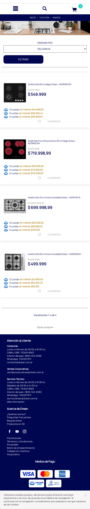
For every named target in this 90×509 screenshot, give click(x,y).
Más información (16, 401)
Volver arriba (45, 327)
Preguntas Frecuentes (19, 417)
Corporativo (13, 454)
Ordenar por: (45, 42)
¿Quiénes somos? (16, 414)
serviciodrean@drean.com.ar (22, 398)
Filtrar (23, 59)
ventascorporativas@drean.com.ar (25, 372)
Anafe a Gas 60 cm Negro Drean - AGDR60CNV (49, 84)
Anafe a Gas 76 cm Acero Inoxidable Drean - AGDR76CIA (54, 197)
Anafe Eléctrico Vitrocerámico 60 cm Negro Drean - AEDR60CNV (52, 141)
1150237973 (25, 359)
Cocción (44, 17)
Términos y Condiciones (20, 441)
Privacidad (12, 444)
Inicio (33, 17)
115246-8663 (27, 352)
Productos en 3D (16, 424)
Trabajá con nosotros (18, 451)
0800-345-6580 (33, 355)
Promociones (14, 438)
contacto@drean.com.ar (20, 362)
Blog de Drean (14, 420)
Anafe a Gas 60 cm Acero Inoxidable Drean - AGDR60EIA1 (54, 254)
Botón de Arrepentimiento (21, 447)
